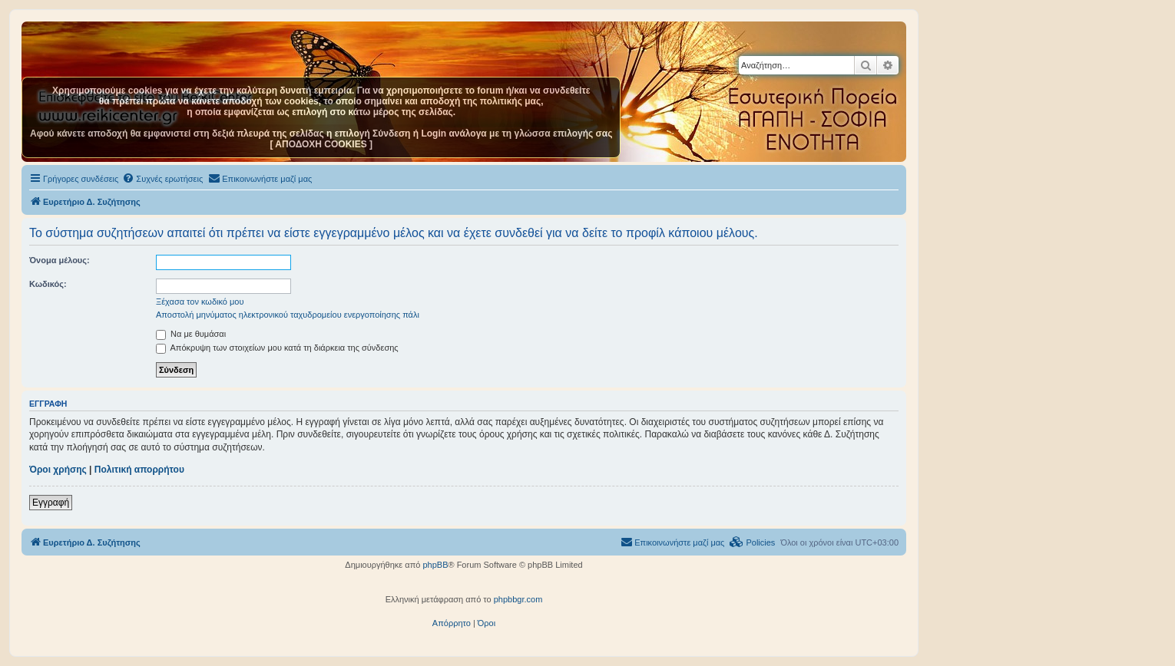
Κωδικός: (48, 283)
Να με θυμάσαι (191, 333)
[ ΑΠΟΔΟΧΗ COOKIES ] (321, 144)
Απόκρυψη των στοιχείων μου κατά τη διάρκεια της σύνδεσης (277, 347)
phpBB (435, 564)
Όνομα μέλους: (59, 260)
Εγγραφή (50, 502)
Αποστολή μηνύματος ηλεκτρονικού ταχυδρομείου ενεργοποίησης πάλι (287, 314)
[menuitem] (162, 179)
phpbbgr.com (518, 599)
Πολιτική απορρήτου (139, 469)
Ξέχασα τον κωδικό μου (200, 301)
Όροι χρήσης (58, 469)
